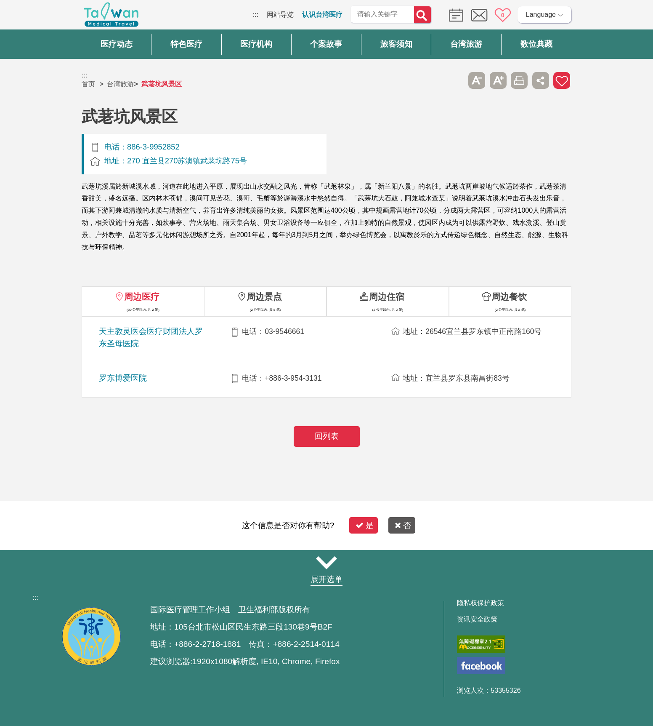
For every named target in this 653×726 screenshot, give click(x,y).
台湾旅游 (120, 84)
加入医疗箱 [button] (561, 80)
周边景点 (264, 297)
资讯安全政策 (477, 619)
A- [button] (476, 80)
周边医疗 (141, 297)
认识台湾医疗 (322, 14)
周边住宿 (386, 297)
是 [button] (365, 525)
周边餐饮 (509, 297)
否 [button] (403, 525)
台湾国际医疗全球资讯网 (111, 17)
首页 (88, 84)
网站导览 (280, 14)
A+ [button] (498, 80)
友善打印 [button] (519, 80)
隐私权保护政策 (480, 603)
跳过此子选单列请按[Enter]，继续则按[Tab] (455, 80)
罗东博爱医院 (123, 378)
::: (255, 14)
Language (541, 14)
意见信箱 (479, 15)
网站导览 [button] (326, 563)
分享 (540, 80)
